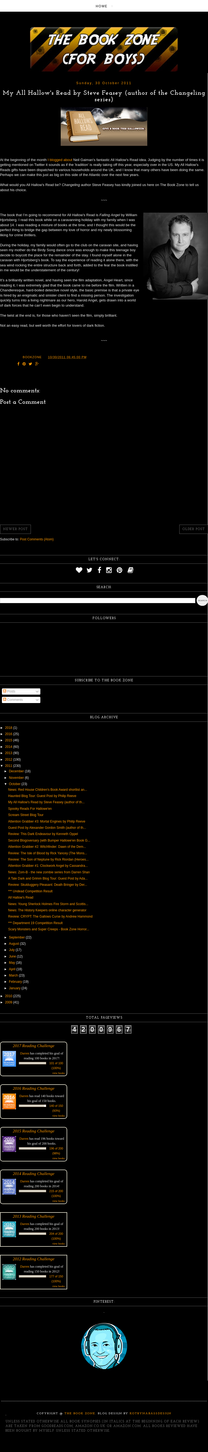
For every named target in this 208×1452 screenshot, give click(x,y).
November (17, 778)
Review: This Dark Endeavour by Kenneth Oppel (43, 834)
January (15, 988)
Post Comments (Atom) (37, 539)
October (15, 784)
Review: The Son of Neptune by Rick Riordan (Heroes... (48, 859)
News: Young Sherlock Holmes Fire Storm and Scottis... (48, 904)
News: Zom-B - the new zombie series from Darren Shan (49, 872)
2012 (9, 759)
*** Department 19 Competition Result (35, 923)
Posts (9, 691)
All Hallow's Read (20, 897)
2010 (9, 996)
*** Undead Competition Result (30, 891)
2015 (9, 740)
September (17, 937)
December (17, 771)
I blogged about (59, 160)
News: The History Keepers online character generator (47, 910)
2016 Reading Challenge (33, 1088)
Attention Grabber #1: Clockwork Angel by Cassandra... (48, 866)
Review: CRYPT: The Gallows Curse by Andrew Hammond (50, 916)
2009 (9, 1002)
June (13, 956)
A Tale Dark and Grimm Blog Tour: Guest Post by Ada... (48, 878)
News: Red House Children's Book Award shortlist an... (47, 790)
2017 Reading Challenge (33, 1045)
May (12, 963)
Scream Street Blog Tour (26, 815)
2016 (9, 734)
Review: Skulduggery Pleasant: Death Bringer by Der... (47, 885)
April (12, 969)
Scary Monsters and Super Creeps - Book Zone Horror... (48, 929)
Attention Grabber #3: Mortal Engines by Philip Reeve (46, 821)
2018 (9, 728)
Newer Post (15, 529)
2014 (9, 747)
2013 (9, 753)
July (12, 950)
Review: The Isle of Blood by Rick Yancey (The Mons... (47, 853)
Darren (24, 1053)
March (14, 975)
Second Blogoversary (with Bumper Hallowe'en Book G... (49, 840)
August (14, 944)
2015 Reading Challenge (33, 1131)
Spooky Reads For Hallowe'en (30, 809)
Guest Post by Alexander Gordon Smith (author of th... (47, 828)
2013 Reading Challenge (33, 1216)
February (16, 982)
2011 (9, 766)
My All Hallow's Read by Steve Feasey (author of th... (46, 802)
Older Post (193, 529)
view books (58, 1073)
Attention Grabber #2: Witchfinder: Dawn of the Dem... (47, 847)
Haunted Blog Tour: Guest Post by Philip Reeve (42, 796)
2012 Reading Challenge (33, 1258)
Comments (13, 700)
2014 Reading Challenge (33, 1173)
